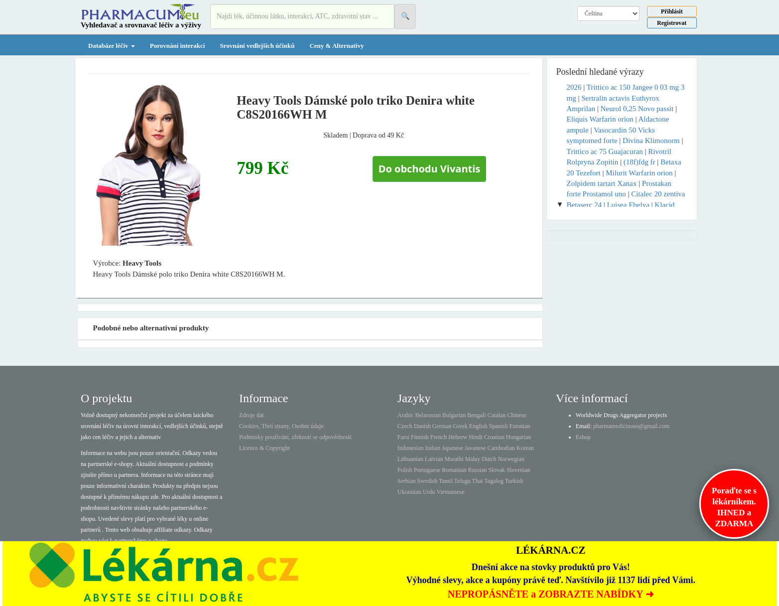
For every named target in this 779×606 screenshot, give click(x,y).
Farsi (403, 437)
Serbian (406, 480)
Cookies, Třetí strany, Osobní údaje (281, 426)
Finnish (420, 437)
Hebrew (457, 437)
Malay (472, 458)
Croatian (494, 437)
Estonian (520, 426)
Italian (433, 448)
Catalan (496, 415)
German (442, 426)
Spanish (498, 426)
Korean (525, 448)
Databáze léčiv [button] (111, 45)
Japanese (452, 448)
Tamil (446, 480)
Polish (404, 469)
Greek (460, 426)
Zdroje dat (251, 415)
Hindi (475, 437)
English (478, 426)
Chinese (516, 415)
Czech (404, 426)
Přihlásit (672, 11)
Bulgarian (454, 415)
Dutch (489, 458)
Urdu (429, 491)
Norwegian (511, 458)
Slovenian (518, 469)
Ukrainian (409, 491)
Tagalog (493, 480)
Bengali (476, 415)
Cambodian (501, 448)
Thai (477, 480)
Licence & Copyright (264, 448)
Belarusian (428, 415)
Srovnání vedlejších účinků (257, 45)
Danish (422, 426)
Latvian (434, 458)
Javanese (475, 448)
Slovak (497, 469)
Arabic (405, 415)
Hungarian (518, 437)
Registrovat (671, 22)
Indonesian (410, 448)
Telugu (462, 480)
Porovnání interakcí (177, 45)
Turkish (514, 480)
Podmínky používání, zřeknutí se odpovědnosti (295, 437)
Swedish (427, 480)
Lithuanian (410, 458)
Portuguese (427, 469)
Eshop (583, 437)
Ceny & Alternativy (336, 45)
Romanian (454, 469)
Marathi (453, 458)
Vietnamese (450, 491)
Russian (477, 469)
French (438, 437)
